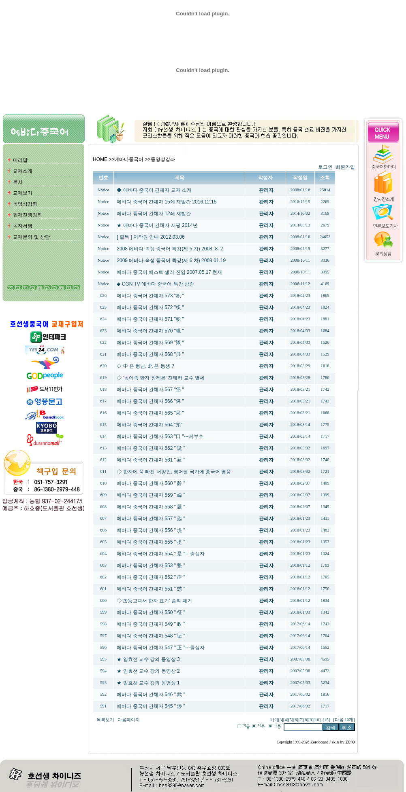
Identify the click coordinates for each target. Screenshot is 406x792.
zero (350, 742)
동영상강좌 (25, 204)
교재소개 (22, 171)
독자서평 (22, 226)
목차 (18, 182)
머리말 (20, 160)
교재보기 (22, 193)
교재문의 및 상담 (31, 237)
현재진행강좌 (27, 215)
